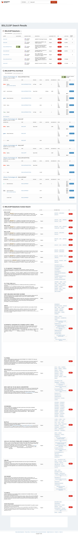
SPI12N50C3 (62, 408)
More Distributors (6, 116)
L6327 (60, 221)
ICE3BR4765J (62, 410)
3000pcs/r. (64, 219)
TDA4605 (62, 312)
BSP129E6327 (63, 430)
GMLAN (56, 461)
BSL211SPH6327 (24, 183)
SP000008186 (57, 382)
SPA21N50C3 (62, 402)
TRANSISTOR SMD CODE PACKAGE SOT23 (60, 391)
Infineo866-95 (57, 304)
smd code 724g (57, 464)
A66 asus (56, 289)
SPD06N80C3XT (61, 428)
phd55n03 (56, 288)
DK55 (55, 337)
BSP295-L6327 (57, 430)
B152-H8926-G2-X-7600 (58, 305)
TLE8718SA (56, 462)
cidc (55, 240)
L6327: (60, 219)
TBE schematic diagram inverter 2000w (60, 336)
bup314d (61, 425)
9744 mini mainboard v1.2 (59, 452)
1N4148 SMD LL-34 (57, 477)
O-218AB (14, 425)
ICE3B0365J (56, 313)
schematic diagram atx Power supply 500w (60, 321)
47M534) (63, 283)
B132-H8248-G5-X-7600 (58, 471)
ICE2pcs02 (56, 416)
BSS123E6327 (57, 425)
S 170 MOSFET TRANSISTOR (59, 266)
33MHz (56, 283)
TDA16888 (56, 411)
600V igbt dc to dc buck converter (60, 384)
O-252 (25, 426)
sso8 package (57, 503)
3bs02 (56, 307)
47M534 (64, 288)
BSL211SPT (23, 152)
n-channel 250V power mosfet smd (60, 510)
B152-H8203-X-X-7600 (58, 501)
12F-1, (56, 459)
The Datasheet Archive (6, 2)
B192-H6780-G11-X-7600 (30, 392)
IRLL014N (56, 376)
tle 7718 (56, 467)
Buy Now (71, 84)
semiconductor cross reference (61, 487)
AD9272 (35, 445)
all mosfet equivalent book (60, 279)
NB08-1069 (65, 305)
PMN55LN (64, 368)
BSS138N (60, 512)
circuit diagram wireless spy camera (60, 450)
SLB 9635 (56, 399)
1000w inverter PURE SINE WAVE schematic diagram (60, 326)
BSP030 (56, 368)
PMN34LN (56, 370)
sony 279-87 (57, 453)
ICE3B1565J (61, 310)
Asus (60, 288)
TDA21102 (56, 277)
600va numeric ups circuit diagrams (60, 328)
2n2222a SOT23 (62, 473)
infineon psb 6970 (58, 396)
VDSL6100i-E (62, 382)
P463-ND (60, 316)
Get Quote (72, 133)
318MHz (59, 283)
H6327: (65, 260)
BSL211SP (23, 126)
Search (54, 2)
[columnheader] (9, 36)
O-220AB (18, 425)
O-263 (59, 422)
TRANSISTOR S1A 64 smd (59, 483)
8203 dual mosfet (58, 268)
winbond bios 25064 (58, 330)
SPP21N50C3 (57, 402)
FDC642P (61, 371)
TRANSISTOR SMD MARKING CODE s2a (60, 475)
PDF (59, 39)
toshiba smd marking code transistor (60, 489)
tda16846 (56, 310)
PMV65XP (60, 376)
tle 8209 (64, 461)
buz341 (56, 512)
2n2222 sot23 (57, 481)
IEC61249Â (61, 260)
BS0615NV (56, 506)
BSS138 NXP (57, 371)
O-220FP (28, 425)
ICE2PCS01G (57, 413)
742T (62, 464)
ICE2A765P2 (61, 411)
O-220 (23, 425)
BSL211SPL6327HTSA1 (26, 165)
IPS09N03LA (57, 274)
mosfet (60, 277)
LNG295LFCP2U (57, 434)
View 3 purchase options (11, 85)
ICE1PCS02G (62, 413)
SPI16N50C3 (62, 405)
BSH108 (65, 376)
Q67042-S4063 (61, 232)
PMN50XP (60, 368)
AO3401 (61, 373)
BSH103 (60, 370)
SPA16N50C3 (57, 405)
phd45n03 (61, 289)
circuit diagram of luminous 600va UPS (60, 340)
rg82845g (60, 286)
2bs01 (59, 307)
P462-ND (56, 316)
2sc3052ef (56, 473)
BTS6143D (61, 462)
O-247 (31, 425)
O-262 (11, 426)
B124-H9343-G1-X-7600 (61, 459)
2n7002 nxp (57, 373)
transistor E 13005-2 (58, 455)
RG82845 (56, 286)
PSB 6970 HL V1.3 (57, 393)
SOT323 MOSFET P (58, 271)
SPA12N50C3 (57, 408)
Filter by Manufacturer (8, 33)
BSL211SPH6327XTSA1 (26, 84)
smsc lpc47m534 (57, 291)
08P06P (63, 307)
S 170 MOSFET (57, 269)
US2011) (56, 319)
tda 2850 (63, 508)
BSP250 (56, 378)
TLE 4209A (60, 461)
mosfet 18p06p (57, 312)
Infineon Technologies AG (10, 76)
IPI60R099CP (62, 416)
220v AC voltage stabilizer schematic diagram (60, 438)
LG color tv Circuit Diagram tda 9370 (61, 441)
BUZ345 (60, 506)
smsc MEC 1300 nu (58, 333)
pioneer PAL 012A (58, 323)
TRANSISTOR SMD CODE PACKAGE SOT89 (60, 387)
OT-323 (62, 422)
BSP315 (56, 428)
